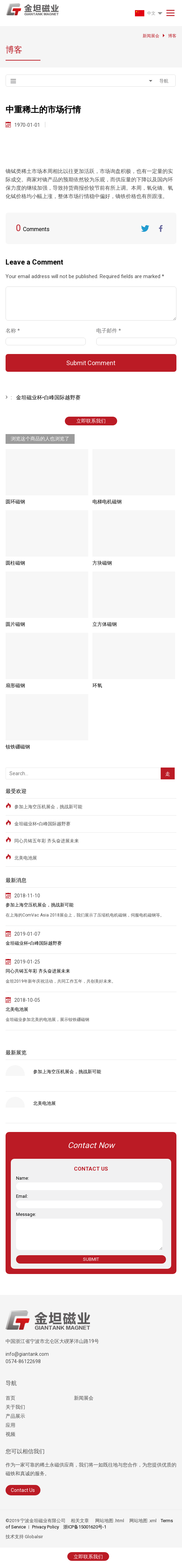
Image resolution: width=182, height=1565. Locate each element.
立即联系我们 (91, 421)
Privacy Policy (45, 1526)
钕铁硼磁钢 (18, 746)
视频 (10, 1434)
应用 (10, 1425)
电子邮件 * (111, 331)
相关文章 (80, 1520)
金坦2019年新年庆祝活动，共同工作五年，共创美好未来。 (61, 981)
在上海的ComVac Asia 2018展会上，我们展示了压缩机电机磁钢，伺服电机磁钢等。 (85, 915)
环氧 (97, 685)
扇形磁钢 (15, 685)
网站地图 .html (109, 1520)
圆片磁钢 (15, 624)
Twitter (145, 228)
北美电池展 (25, 857)
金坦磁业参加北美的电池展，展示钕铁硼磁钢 (47, 1019)
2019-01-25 (27, 962)
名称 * (15, 331)
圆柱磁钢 (15, 563)
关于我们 (15, 1407)
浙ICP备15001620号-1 (84, 1526)
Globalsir (34, 1536)
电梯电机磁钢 (107, 501)
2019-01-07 (27, 934)
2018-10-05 (27, 1000)
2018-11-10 (27, 895)
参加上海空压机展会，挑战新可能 (48, 806)
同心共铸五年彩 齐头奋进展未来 (46, 840)
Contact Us (23, 1490)
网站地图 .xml (142, 1520)
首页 (10, 1398)
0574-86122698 (23, 1361)
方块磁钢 (102, 563)
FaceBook (161, 228)
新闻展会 (83, 1398)
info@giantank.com (27, 1354)
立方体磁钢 (104, 624)
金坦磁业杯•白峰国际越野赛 (42, 823)
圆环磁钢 (15, 501)
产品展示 (15, 1416)
